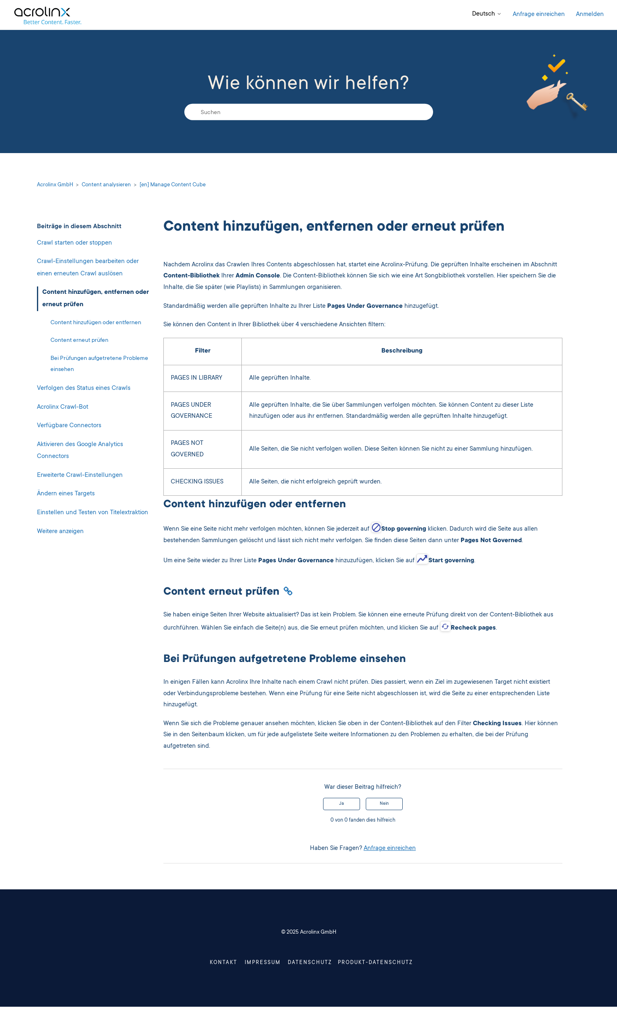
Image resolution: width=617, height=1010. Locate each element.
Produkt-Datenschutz (399, 964)
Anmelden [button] (590, 14)
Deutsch (487, 14)
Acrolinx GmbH (55, 185)
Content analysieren (106, 185)
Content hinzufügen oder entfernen (95, 323)
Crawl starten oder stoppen (74, 243)
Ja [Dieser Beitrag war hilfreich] (341, 804)
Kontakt (194, 964)
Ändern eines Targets (66, 493)
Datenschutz (309, 964)
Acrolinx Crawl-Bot (62, 407)
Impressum (246, 964)
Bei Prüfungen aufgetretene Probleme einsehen (99, 364)
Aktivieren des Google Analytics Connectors (80, 450)
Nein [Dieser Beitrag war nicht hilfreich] (384, 804)
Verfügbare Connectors (69, 425)
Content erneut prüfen (79, 340)
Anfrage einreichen (539, 14)
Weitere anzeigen (60, 531)
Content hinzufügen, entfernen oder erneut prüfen (95, 298)
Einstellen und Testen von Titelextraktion (92, 512)
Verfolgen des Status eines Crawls (84, 388)
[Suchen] (308, 112)
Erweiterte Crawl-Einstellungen (80, 475)
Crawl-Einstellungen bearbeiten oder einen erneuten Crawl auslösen (88, 267)
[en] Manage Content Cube (173, 185)
